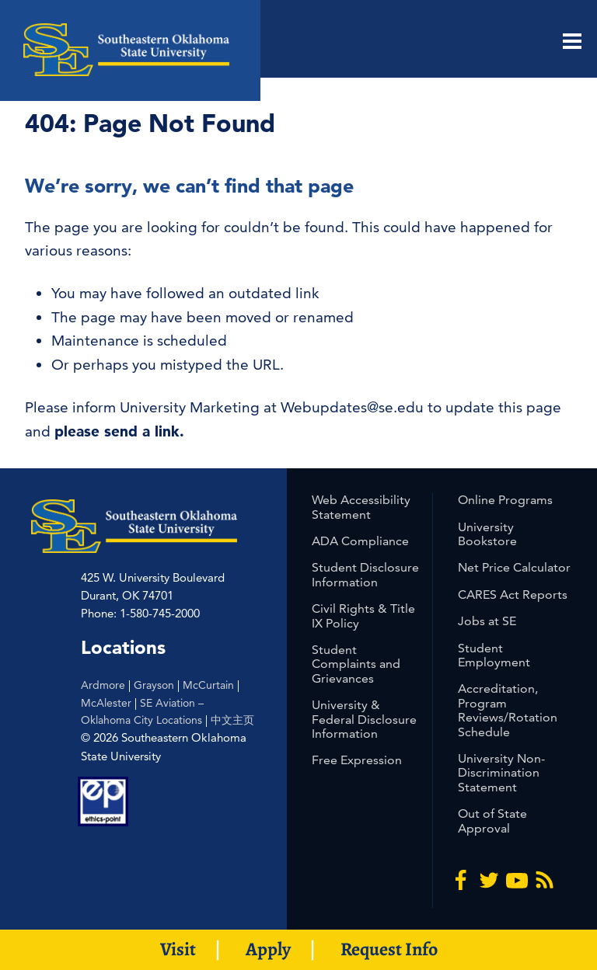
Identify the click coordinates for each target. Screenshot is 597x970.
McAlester (106, 703)
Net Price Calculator (514, 567)
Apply (268, 949)
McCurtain (208, 685)
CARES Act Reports (512, 594)
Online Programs (505, 499)
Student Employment (494, 655)
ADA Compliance (360, 541)
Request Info (389, 949)
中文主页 (232, 720)
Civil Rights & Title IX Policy (363, 615)
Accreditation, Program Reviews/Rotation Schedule (507, 710)
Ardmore (103, 685)
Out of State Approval (492, 820)
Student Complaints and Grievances (356, 664)
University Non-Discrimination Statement (501, 772)
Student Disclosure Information (365, 574)
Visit (178, 949)
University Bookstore (487, 534)
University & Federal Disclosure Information (364, 719)
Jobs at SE (487, 621)
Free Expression (357, 760)
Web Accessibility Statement (361, 506)
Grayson (154, 685)
